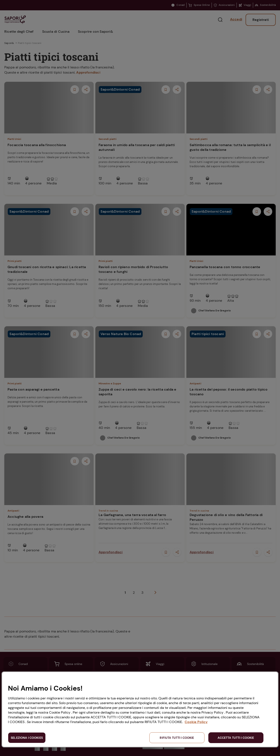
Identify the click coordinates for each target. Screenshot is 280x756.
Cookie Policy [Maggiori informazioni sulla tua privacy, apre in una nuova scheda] (196, 722)
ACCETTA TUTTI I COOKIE (236, 738)
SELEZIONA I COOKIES (27, 738)
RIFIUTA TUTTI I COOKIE (177, 738)
